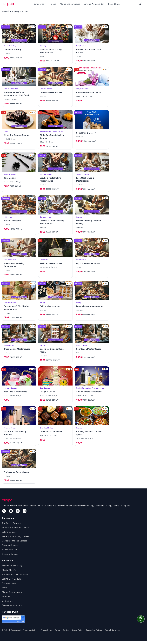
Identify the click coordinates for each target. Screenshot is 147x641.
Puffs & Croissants (12, 220)
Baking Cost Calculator (12, 579)
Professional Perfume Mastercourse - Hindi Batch (16, 93)
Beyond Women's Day (94, 4)
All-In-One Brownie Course (16, 135)
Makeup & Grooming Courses (15, 536)
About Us (6, 596)
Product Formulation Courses (15, 527)
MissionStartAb (9, 570)
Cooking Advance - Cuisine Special (89, 433)
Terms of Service (62, 630)
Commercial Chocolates (51, 431)
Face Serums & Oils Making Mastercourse (16, 307)
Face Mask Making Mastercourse (85, 179)
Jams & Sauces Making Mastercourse (51, 51)
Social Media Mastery (86, 133)
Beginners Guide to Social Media (52, 350)
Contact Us (7, 601)
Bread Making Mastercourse (17, 349)
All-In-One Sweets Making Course (52, 136)
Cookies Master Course (51, 92)
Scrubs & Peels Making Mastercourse (50, 179)
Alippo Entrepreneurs (70, 4)
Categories (40, 4)
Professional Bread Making (16, 472)
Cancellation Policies (94, 630)
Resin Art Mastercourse (51, 263)
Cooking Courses (10, 545)
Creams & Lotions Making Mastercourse (52, 222)
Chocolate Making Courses (14, 541)
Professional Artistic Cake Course (88, 51)
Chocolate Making (12, 49)
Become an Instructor (12, 605)
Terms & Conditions (112, 630)
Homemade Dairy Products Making (88, 222)
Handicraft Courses (11, 549)
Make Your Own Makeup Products (15, 433)
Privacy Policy (46, 630)
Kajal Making (10, 178)
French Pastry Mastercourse (89, 306)
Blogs (53, 4)
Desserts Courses (10, 554)
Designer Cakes (47, 391)
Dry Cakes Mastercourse (88, 263)
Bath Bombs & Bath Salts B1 (89, 92)
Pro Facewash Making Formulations (14, 264)
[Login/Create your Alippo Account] (140, 4)
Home (4, 11)
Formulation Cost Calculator (15, 574)
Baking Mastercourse (50, 306)
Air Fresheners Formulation (89, 391)
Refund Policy (77, 630)
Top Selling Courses (18, 11)
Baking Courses (9, 532)
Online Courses (9, 583)
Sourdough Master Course (88, 349)
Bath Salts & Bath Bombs (15, 391)
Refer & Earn (114, 4)
